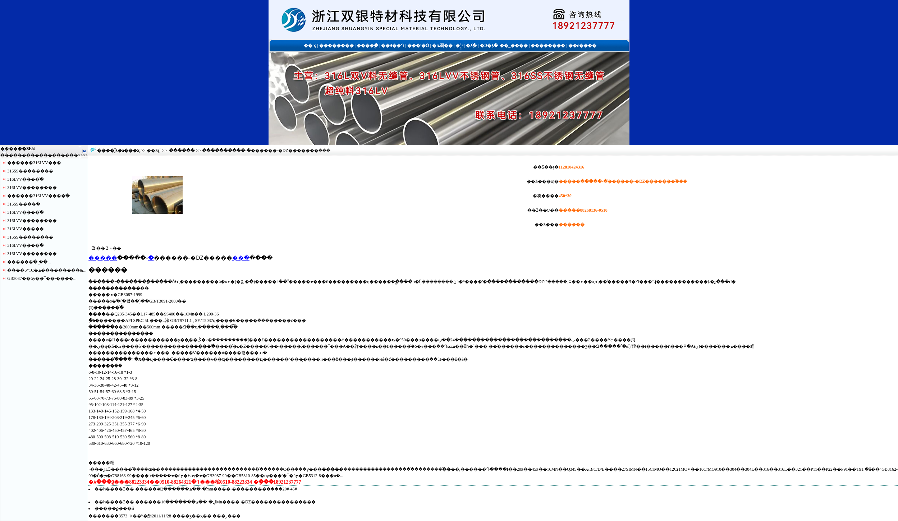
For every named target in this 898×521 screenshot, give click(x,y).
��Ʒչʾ (154, 150)
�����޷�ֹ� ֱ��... (29, 261)
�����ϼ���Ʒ (114, 508)
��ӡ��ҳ (192, 515)
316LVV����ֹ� (25, 179)
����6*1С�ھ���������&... (46, 270)
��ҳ (133, 150)
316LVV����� (25, 228)
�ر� (226, 515)
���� (69, 155)
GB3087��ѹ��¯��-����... (42, 278)
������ (182, 150)
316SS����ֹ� (23, 204)
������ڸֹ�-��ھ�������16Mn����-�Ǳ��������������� (225, 501)
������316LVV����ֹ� (38, 195)
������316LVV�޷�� (34, 162)
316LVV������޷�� (32, 187)
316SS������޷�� (30, 171)
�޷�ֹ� (240, 258)
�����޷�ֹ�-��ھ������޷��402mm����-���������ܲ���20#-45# (216, 489)
